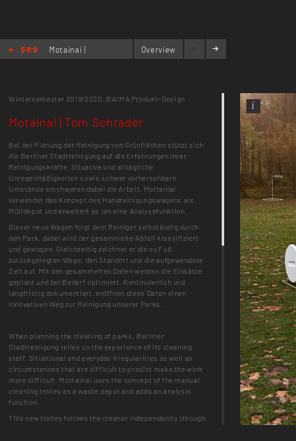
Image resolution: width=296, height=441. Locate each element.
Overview (158, 50)
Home (23, 50)
